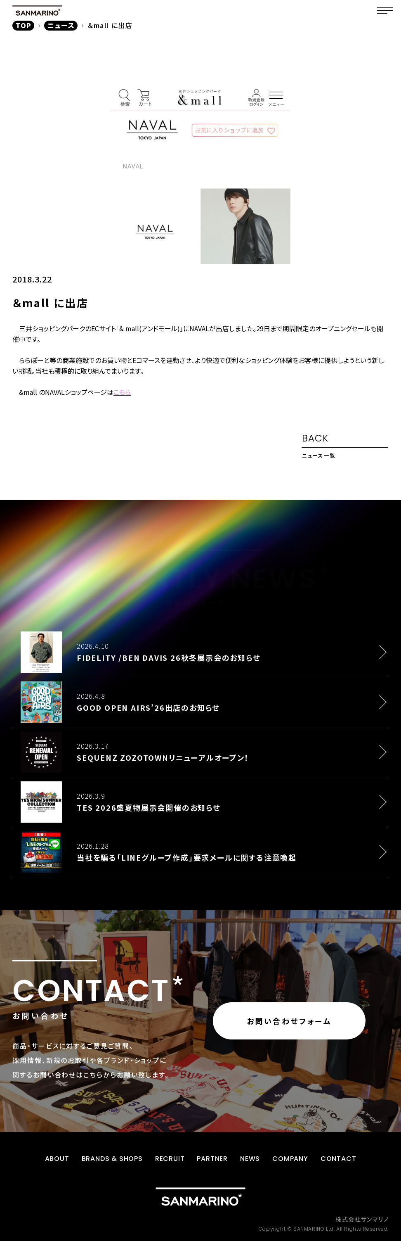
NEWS (250, 1159)
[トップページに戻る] (200, 1196)
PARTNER (212, 1159)
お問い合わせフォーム (289, 1021)
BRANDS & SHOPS (112, 1159)
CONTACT (338, 1159)
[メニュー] (385, 10)
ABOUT (57, 1159)
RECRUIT (170, 1159)
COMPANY (290, 1159)
